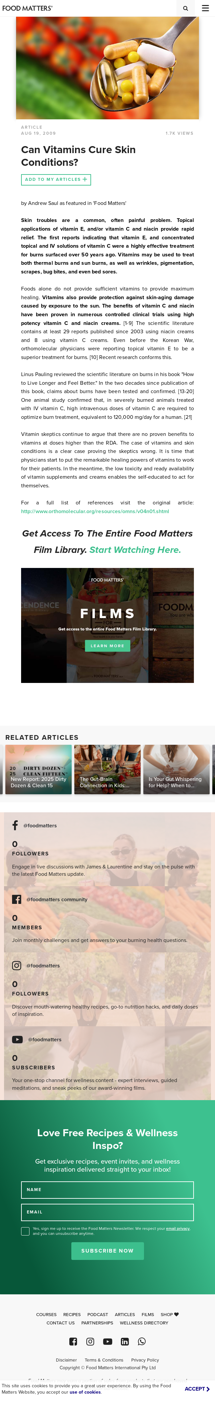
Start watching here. (135, 550)
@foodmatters (40, 826)
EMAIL (35, 1212)
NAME (34, 1189)
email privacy (178, 1228)
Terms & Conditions (104, 1360)
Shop (170, 1314)
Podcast (97, 1314)
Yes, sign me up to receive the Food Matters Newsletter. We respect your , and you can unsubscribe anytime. (112, 1231)
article (32, 127)
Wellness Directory (144, 1323)
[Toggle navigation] (205, 8)
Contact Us (61, 1323)
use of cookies (85, 1392)
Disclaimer (66, 1360)
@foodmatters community (56, 900)
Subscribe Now (107, 1251)
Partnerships (97, 1323)
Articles (125, 1314)
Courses (46, 1314)
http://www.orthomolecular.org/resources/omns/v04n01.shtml (95, 511)
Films (148, 1314)
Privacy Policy (145, 1360)
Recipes (72, 1314)
